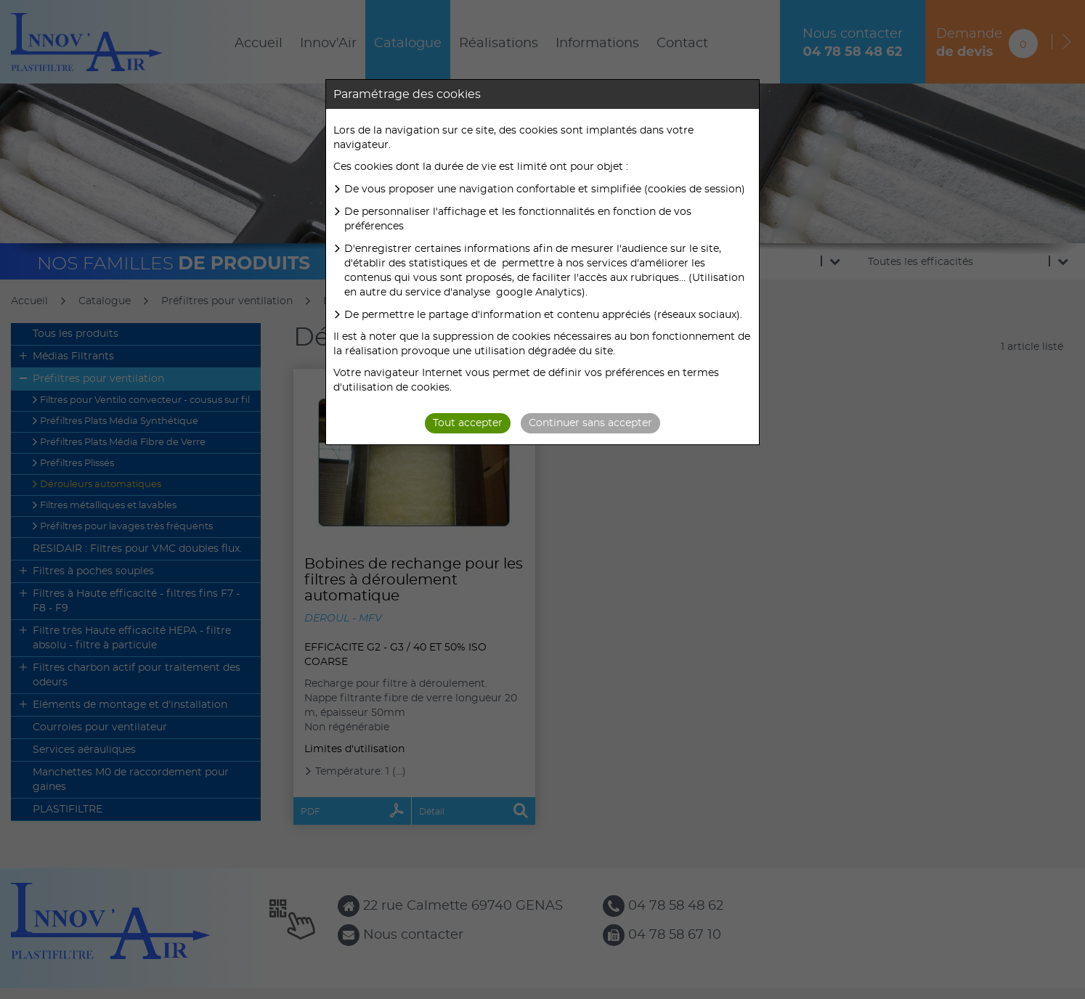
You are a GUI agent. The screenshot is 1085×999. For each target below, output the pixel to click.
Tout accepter (468, 423)
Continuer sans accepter (590, 423)
